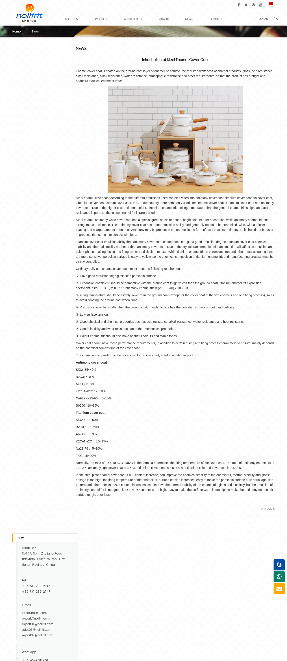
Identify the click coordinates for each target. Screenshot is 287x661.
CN (271, 5)
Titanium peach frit (144, 608)
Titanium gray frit (143, 614)
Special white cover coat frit (151, 591)
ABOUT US (71, 19)
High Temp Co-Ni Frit (83, 585)
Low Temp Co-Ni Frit (83, 596)
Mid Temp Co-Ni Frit (83, 591)
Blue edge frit (141, 620)
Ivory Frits (137, 596)
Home (16, 31)
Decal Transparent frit (220, 602)
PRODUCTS (100, 19)
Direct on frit (213, 614)
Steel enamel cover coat (96, 197)
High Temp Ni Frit (80, 602)
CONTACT (215, 19)
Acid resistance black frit (222, 620)
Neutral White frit (216, 591)
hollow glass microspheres (139, 643)
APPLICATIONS (133, 19)
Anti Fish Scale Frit (81, 614)
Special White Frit (81, 608)
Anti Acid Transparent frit (222, 608)
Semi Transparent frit (219, 596)
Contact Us (28, 544)
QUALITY (164, 19)
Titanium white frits (81, 620)
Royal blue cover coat (147, 602)
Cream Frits (213, 585)
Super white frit (141, 585)
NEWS (189, 19)
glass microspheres (169, 643)
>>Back (268, 508)
